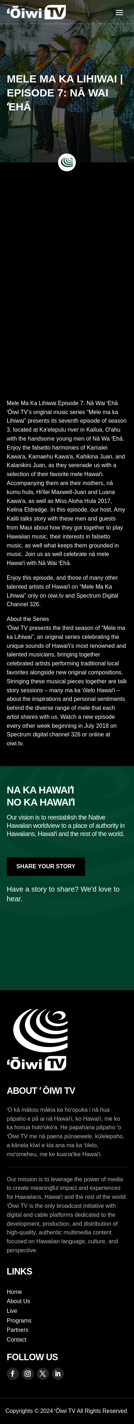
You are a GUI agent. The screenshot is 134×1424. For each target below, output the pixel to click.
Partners (17, 1330)
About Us (18, 1301)
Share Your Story (45, 866)
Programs (19, 1321)
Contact (16, 1340)
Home (14, 1292)
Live (12, 1311)
